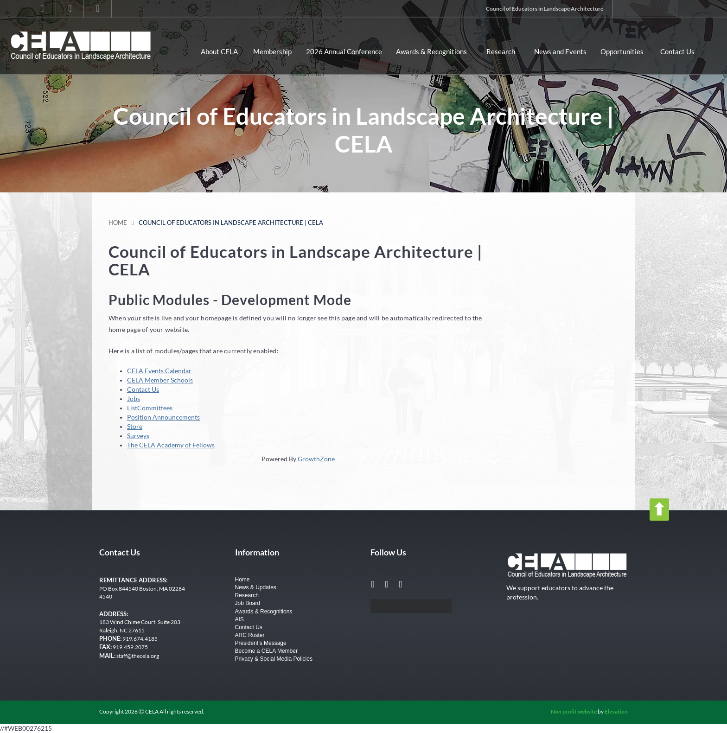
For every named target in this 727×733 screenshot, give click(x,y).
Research (500, 51)
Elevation (616, 711)
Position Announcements (163, 417)
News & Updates (255, 587)
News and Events (560, 51)
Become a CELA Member (266, 651)
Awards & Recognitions (431, 51)
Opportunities (622, 51)
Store (134, 426)
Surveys (138, 436)
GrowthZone (316, 459)
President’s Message (261, 643)
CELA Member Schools (160, 380)
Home (117, 222)
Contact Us (677, 51)
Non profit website (574, 711)
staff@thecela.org (137, 655)
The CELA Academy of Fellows (171, 445)
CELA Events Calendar (159, 371)
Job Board (248, 603)
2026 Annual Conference (344, 51)
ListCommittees (149, 408)
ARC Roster (250, 635)
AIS (239, 619)
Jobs (133, 398)
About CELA (219, 51)
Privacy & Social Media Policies (273, 659)
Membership (272, 51)
